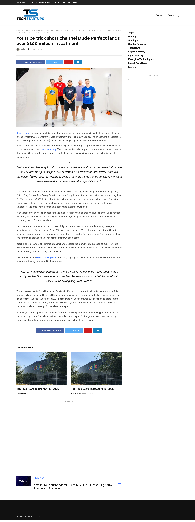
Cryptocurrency (136, 53)
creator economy (47, 151)
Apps (131, 34)
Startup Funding (63, 32)
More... (132, 68)
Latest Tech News (137, 64)
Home (30, 2)
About (75, 2)
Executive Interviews (43, 2)
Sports (50, 32)
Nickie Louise (21, 395)
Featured (28, 32)
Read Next (40, 479)
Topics (159, 15)
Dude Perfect (22, 134)
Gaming (132, 38)
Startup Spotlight (81, 32)
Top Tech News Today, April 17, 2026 (37, 390)
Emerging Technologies (141, 61)
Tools (170, 15)
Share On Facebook (31, 63)
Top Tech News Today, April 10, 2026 (92, 390)
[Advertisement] (69, 437)
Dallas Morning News (46, 259)
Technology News (40, 34)
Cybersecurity (135, 57)
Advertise (66, 2)
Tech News (134, 49)
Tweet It (54, 63)
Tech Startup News (111, 32)
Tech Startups (23, 34)
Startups (57, 2)
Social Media (40, 32)
